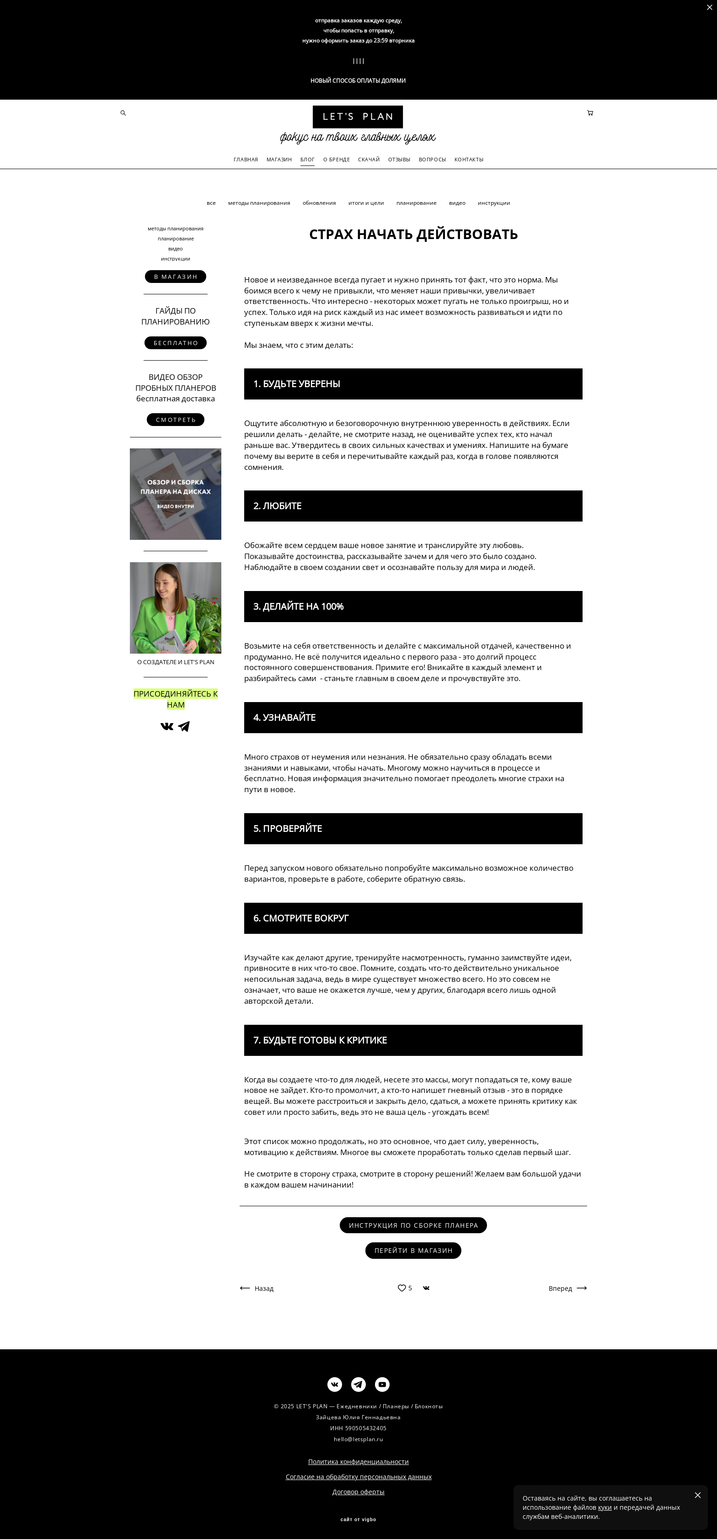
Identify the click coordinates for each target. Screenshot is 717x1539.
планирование (417, 200)
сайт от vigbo (358, 1517)
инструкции (494, 200)
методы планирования (260, 200)
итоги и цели (366, 200)
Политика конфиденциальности (358, 1458)
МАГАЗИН (279, 157)
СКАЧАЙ (369, 157)
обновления (320, 200)
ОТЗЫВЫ (399, 157)
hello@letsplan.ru (358, 1436)
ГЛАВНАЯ (246, 157)
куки (605, 1507)
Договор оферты (358, 1489)
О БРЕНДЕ (336, 157)
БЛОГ (307, 157)
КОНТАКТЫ (469, 157)
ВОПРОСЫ (432, 157)
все (212, 200)
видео (458, 200)
